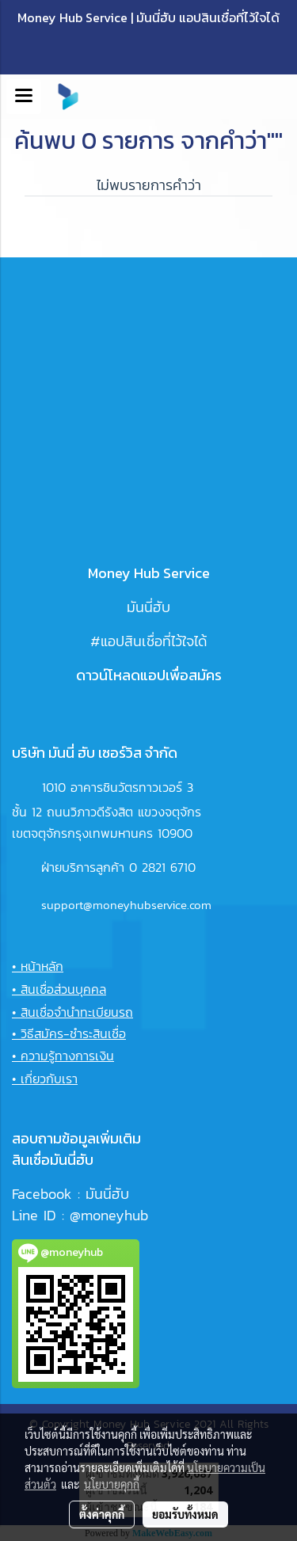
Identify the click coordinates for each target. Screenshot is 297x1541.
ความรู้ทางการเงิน (67, 1055)
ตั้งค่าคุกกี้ (101, 1514)
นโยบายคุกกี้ (111, 1484)
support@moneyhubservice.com (126, 905)
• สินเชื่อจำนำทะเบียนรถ (72, 1012)
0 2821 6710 (162, 867)
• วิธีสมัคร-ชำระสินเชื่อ (69, 1033)
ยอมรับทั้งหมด (185, 1514)
